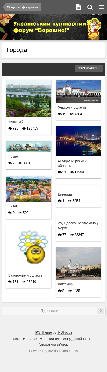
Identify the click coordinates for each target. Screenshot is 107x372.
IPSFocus (64, 332)
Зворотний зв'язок (53, 344)
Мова (19, 339)
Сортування (89, 68)
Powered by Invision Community (53, 351)
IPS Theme (43, 332)
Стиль (36, 339)
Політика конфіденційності (69, 339)
